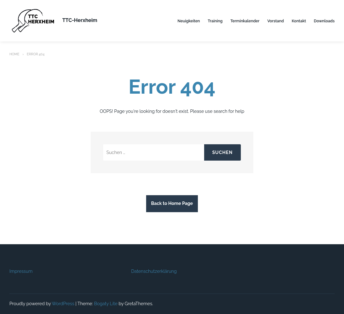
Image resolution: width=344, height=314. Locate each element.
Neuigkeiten (188, 21)
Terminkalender (245, 21)
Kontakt (299, 21)
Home (14, 54)
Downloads (324, 21)
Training (215, 21)
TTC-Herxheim (79, 20)
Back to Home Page (172, 203)
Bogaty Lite (106, 303)
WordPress (63, 303)
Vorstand (275, 21)
